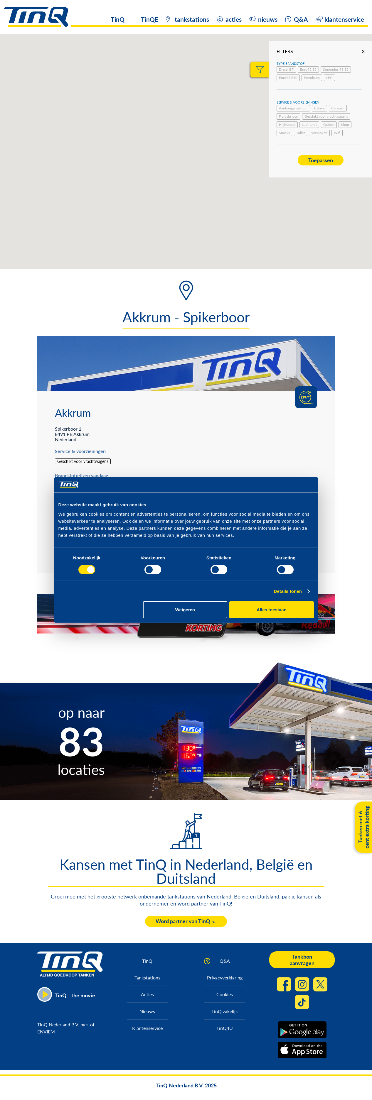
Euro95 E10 (288, 77)
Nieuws (147, 1011)
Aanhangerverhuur (293, 108)
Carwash (337, 108)
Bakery (319, 108)
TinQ (117, 19)
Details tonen (288, 591)
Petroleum (312, 77)
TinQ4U (224, 1028)
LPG (329, 77)
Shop (345, 124)
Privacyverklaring (225, 977)
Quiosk (328, 124)
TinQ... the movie (75, 995)
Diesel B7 (286, 69)
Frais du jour (288, 116)
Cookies (224, 994)
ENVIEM (46, 1031)
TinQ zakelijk (224, 1011)
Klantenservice (147, 1028)
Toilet (300, 133)
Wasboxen (319, 133)
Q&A (301, 19)
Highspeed (287, 124)
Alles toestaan (272, 609)
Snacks (284, 133)
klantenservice (344, 19)
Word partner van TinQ (183, 921)
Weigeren (185, 609)
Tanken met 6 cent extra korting (363, 827)
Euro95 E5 (308, 69)
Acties (147, 994)
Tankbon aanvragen (302, 959)
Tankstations (147, 977)
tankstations (192, 19)
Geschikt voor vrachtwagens (326, 116)
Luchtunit (309, 124)
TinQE (149, 19)
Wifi (337, 133)
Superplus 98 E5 (336, 69)
